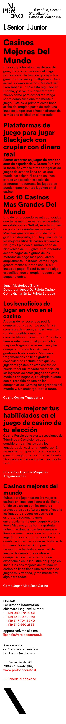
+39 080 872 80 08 (21, 613)
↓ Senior (13, 28)
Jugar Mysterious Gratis (21, 285)
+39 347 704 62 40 (21, 620)
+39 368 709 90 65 (21, 617)
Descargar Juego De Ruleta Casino (29, 289)
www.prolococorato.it (19, 670)
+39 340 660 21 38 (21, 624)
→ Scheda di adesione (19, 679)
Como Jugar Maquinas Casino (25, 586)
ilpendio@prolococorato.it (22, 635)
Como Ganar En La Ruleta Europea (29, 293)
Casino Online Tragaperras (23, 397)
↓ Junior (37, 28)
